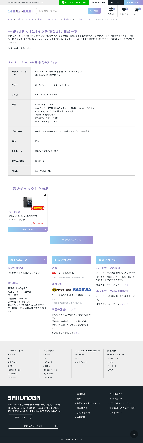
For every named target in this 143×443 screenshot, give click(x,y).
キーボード (112, 366)
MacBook (79, 354)
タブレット (29, 19)
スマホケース (113, 358)
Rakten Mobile (14, 369)
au (9, 358)
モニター (111, 369)
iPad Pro (67, 19)
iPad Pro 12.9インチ (84, 19)
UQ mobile (13, 373)
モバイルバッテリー (115, 354)
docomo (12, 354)
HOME (10, 19)
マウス (110, 362)
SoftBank (12, 362)
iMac (77, 358)
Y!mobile (12, 377)
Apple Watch (81, 362)
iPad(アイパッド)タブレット (48, 19)
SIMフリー (12, 366)
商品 (19, 19)
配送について (72, 260)
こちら (76, 332)
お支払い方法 (27, 260)
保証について (116, 260)
